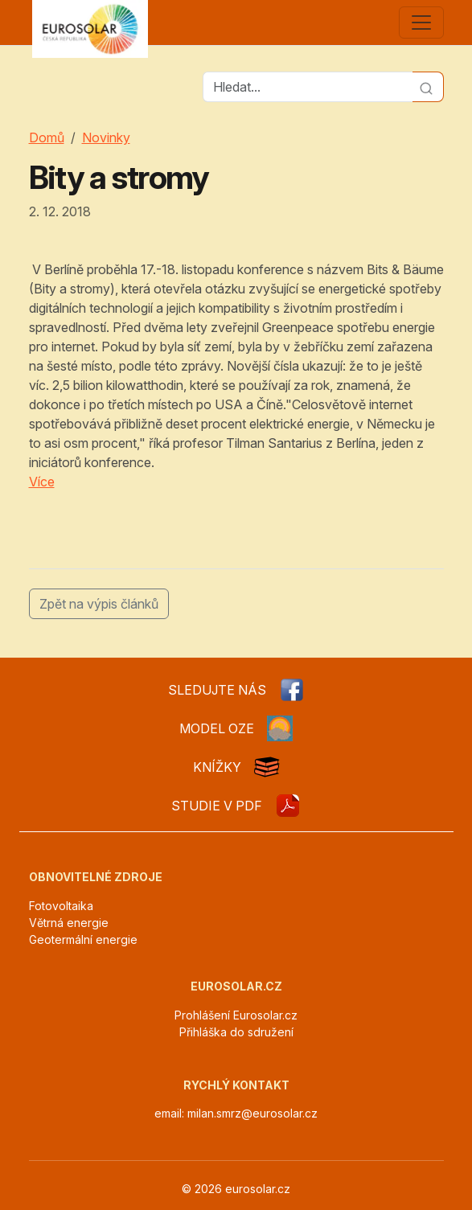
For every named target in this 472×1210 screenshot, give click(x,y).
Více (42, 482)
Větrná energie (69, 922)
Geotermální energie (83, 939)
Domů (46, 137)
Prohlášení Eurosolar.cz (236, 1015)
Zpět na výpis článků (98, 604)
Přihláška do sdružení (236, 1032)
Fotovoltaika (61, 906)
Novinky (106, 137)
